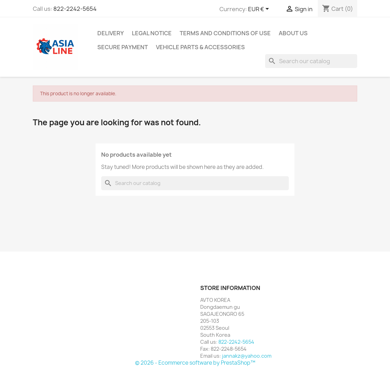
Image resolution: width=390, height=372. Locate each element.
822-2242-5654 (75, 9)
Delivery (110, 33)
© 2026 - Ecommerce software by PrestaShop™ (195, 362)
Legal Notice (152, 33)
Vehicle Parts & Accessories (200, 47)
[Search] (311, 61)
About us (293, 33)
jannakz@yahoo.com (246, 355)
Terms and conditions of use (225, 33)
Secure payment (122, 47)
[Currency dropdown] (259, 9)
